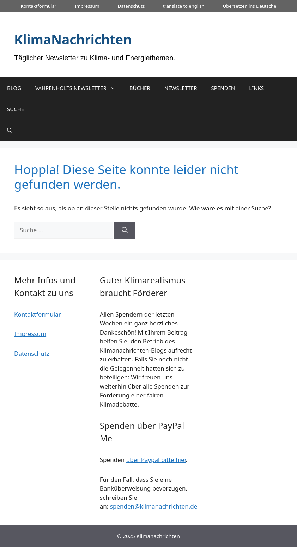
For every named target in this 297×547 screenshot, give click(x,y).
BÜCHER (139, 87)
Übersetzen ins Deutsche (250, 6)
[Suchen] (124, 230)
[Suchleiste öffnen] (9, 130)
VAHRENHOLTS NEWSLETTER (78, 87)
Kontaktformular (38, 6)
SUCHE (15, 109)
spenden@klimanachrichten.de (153, 506)
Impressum (87, 6)
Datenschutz (131, 6)
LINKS (256, 87)
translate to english (184, 6)
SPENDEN (223, 87)
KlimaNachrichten (73, 39)
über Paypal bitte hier (156, 460)
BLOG (14, 87)
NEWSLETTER (180, 87)
